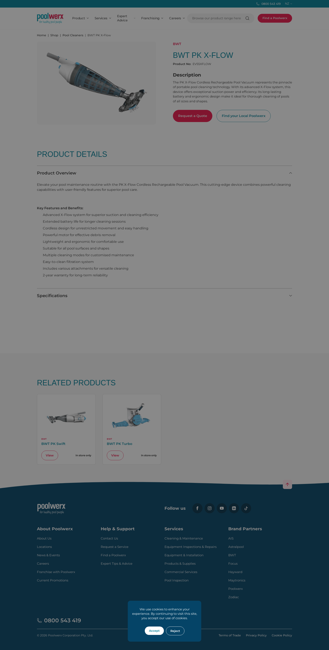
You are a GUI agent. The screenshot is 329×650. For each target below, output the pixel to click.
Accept (154, 631)
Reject (175, 631)
